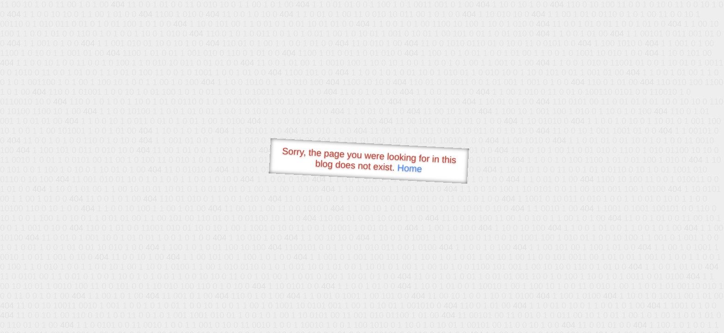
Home (409, 168)
